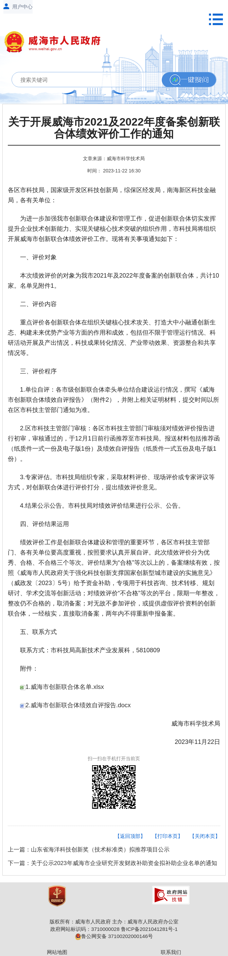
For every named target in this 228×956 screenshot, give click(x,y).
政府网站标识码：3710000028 (84, 929)
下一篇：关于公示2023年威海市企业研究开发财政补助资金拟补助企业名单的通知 (112, 863)
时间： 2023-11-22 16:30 (113, 170)
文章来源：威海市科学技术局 (114, 158)
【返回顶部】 (130, 836)
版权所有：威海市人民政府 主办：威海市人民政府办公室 (114, 921)
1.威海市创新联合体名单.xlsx (62, 686)
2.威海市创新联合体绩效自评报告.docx (75, 705)
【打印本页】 (167, 836)
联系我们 (171, 952)
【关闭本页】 (205, 836)
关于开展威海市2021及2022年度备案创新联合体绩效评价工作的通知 (114, 128)
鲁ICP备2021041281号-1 (149, 929)
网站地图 (57, 952)
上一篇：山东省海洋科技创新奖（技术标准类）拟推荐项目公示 (89, 849)
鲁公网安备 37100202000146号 (114, 936)
